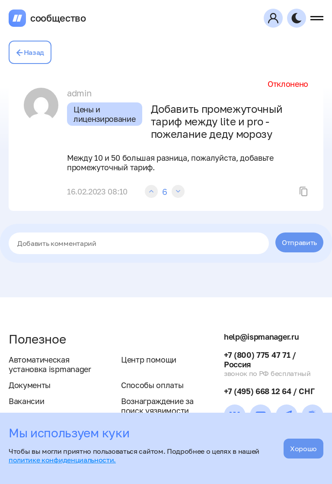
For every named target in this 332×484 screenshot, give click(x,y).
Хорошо (303, 448)
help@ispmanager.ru (261, 336)
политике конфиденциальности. (62, 459)
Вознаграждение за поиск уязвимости (157, 405)
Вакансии (26, 401)
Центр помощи (148, 359)
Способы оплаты (152, 385)
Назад (30, 52)
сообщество (58, 18)
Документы (30, 385)
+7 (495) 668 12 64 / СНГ (269, 391)
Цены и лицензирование (104, 114)
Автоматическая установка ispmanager (50, 364)
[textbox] (139, 243)
